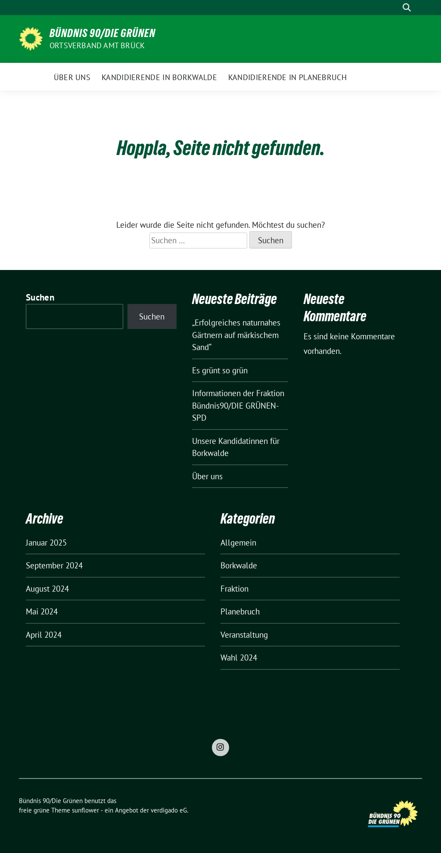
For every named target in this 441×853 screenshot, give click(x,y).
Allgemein (238, 542)
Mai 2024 (42, 611)
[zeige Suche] (406, 7)
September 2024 (54, 565)
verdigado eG (169, 810)
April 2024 (44, 635)
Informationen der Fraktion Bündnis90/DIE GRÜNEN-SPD (238, 405)
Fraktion (234, 588)
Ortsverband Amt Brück (97, 45)
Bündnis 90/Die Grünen (102, 33)
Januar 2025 (46, 542)
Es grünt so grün (220, 370)
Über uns (207, 476)
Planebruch (240, 611)
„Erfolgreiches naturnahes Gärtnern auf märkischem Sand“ (236, 334)
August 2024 (47, 588)
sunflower (85, 810)
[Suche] (394, 7)
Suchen (40, 297)
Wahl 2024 (238, 657)
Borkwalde (238, 565)
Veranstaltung (244, 635)
